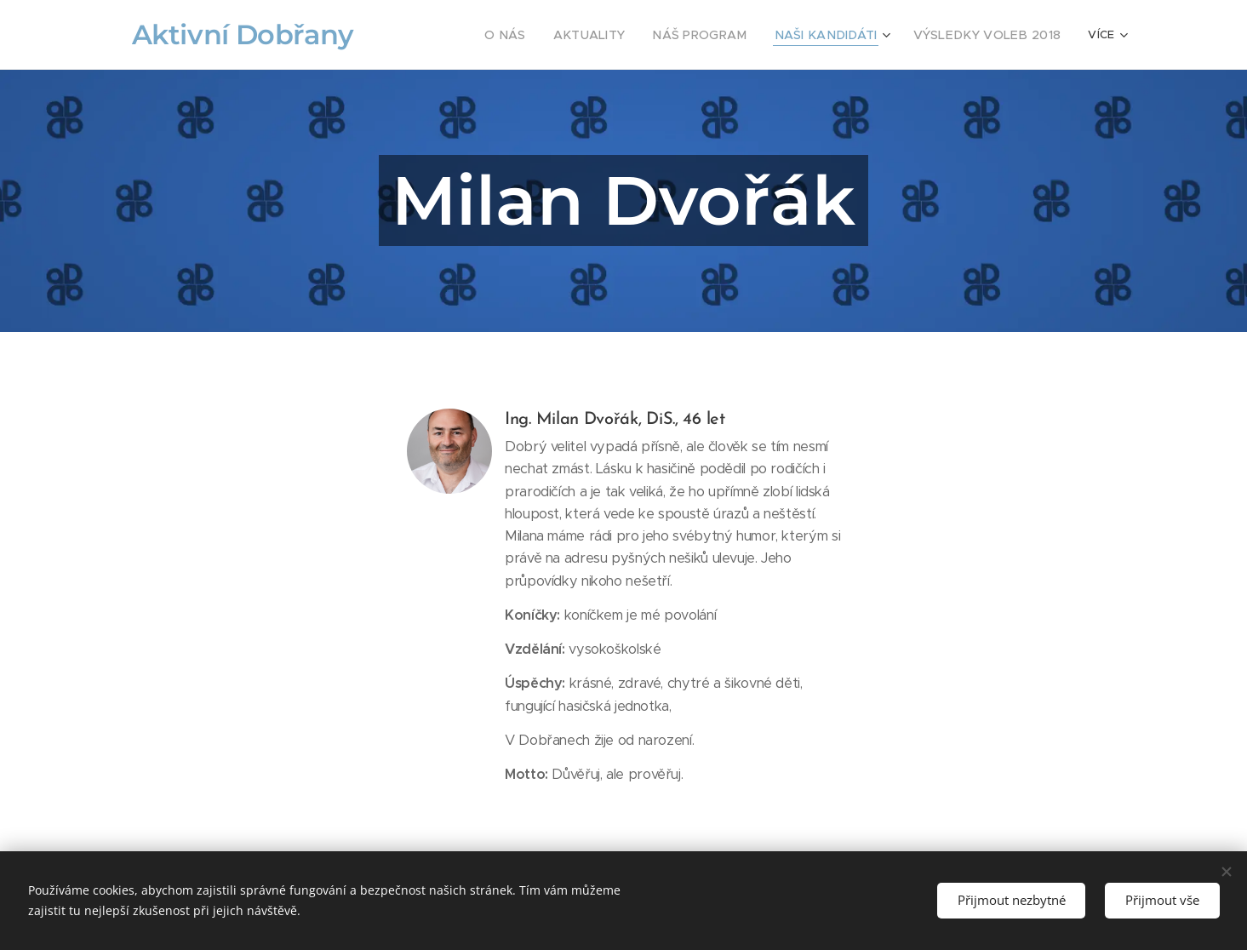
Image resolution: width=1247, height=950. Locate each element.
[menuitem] (548, 35)
